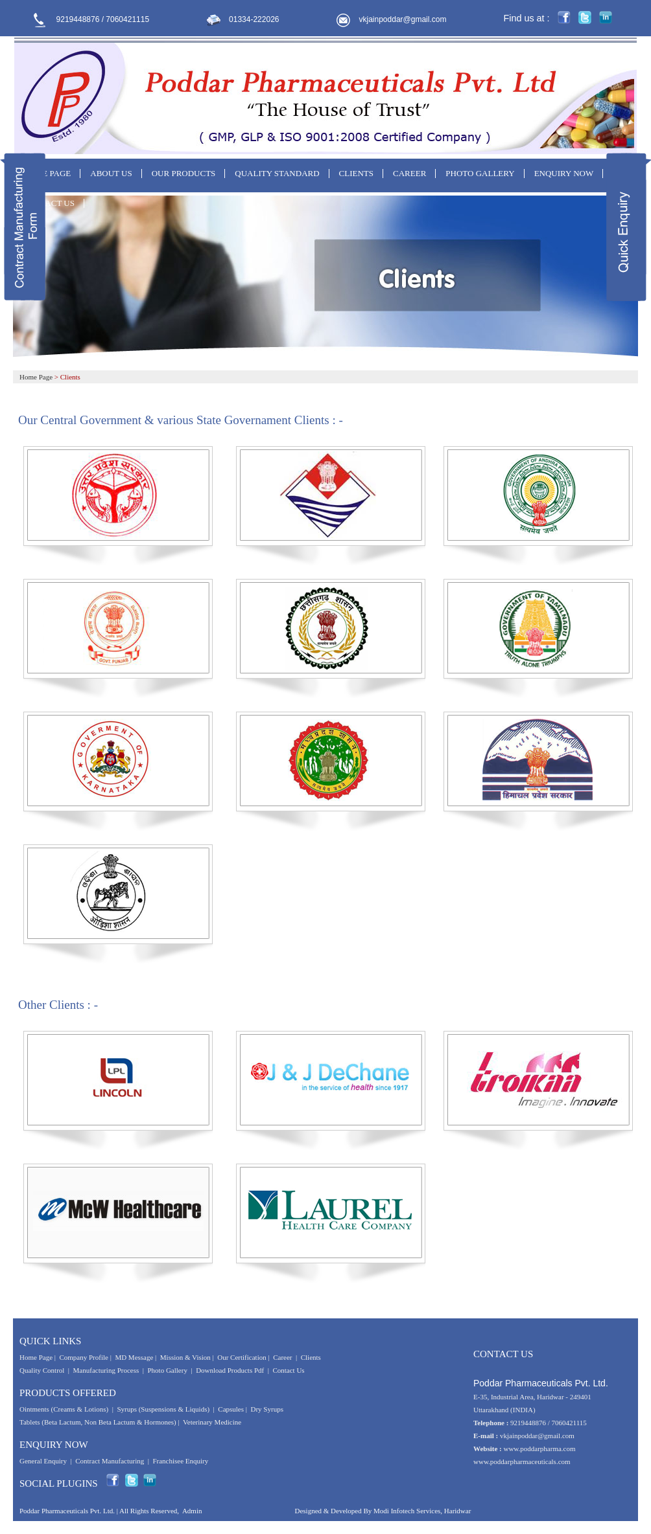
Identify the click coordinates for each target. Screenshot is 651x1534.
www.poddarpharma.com (539, 1448)
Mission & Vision (185, 1357)
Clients (311, 1357)
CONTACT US (49, 203)
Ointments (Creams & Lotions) (63, 1409)
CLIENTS (356, 173)
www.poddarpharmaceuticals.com (522, 1461)
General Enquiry (43, 1461)
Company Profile (83, 1357)
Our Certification (241, 1357)
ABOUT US (111, 173)
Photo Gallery (167, 1370)
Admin (192, 1511)
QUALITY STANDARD (277, 173)
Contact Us (288, 1370)
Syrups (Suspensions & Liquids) (164, 1409)
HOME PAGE (47, 173)
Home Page (36, 377)
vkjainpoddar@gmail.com (403, 19)
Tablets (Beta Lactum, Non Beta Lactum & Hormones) (97, 1422)
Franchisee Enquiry (180, 1461)
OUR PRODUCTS (184, 173)
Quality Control (41, 1370)
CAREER (409, 173)
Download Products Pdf (230, 1370)
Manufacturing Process (106, 1370)
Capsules (231, 1409)
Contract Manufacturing (109, 1461)
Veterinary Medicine (212, 1422)
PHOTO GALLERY (479, 173)
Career (282, 1357)
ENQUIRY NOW (564, 173)
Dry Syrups (267, 1409)
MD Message (134, 1357)
